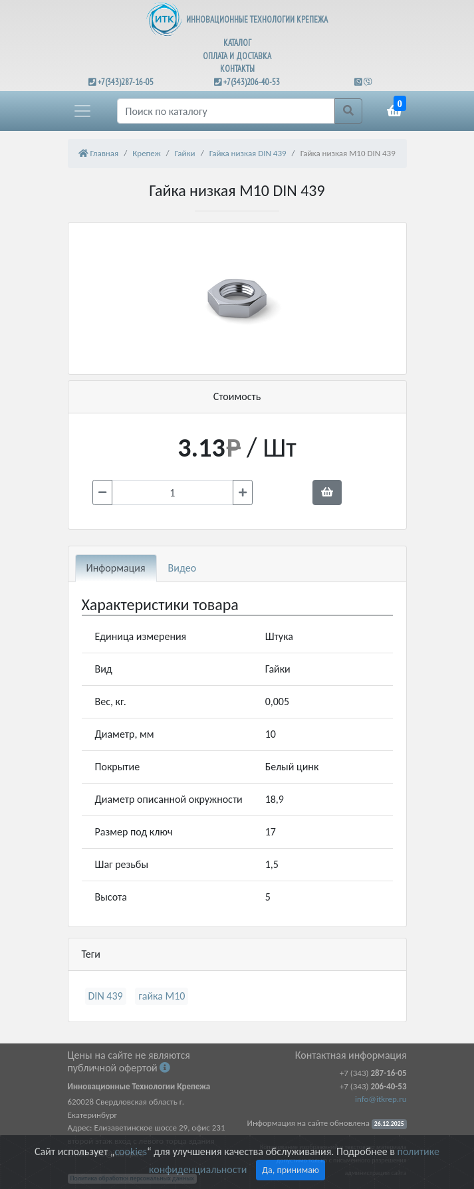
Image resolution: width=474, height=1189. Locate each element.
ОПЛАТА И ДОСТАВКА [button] (237, 56)
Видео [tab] (182, 568)
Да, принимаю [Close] (290, 1170)
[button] (82, 111)
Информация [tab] (116, 568)
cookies (130, 1151)
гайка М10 (161, 996)
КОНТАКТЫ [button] (237, 68)
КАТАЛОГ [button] (237, 43)
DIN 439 (105, 996)
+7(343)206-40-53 (251, 82)
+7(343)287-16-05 (126, 82)
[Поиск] (226, 111)
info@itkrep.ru (380, 1099)
